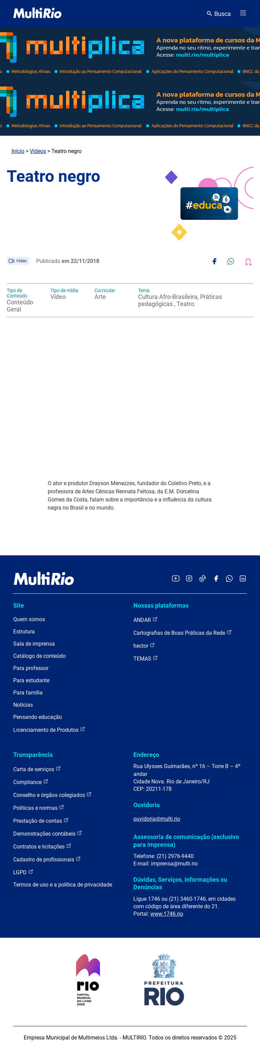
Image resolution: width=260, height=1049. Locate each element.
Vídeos (38, 151)
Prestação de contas (41, 820)
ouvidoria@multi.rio (156, 819)
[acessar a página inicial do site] (37, 13)
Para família (28, 692)
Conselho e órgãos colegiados (52, 794)
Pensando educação (37, 717)
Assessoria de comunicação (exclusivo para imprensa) (186, 840)
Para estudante (31, 680)
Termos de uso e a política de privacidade (62, 884)
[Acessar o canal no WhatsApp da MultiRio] (229, 579)
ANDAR (145, 619)
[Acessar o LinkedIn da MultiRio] (243, 579)
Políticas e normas (38, 807)
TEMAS (145, 658)
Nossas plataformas (161, 605)
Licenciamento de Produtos (49, 729)
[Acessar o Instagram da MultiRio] (189, 579)
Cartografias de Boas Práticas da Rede (182, 632)
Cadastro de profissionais (47, 859)
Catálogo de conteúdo (39, 656)
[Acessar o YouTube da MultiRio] (176, 579)
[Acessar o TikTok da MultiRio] (202, 579)
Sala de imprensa (34, 644)
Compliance (30, 781)
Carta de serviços (37, 769)
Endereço (146, 754)
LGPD (23, 872)
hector (144, 645)
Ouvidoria (146, 804)
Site (18, 605)
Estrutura (24, 631)
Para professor (30, 668)
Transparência (33, 754)
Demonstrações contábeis (47, 833)
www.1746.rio (166, 914)
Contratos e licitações (42, 846)
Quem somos (29, 619)
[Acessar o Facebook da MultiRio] (216, 579)
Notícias (23, 705)
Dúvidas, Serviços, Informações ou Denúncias (180, 883)
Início (18, 151)
